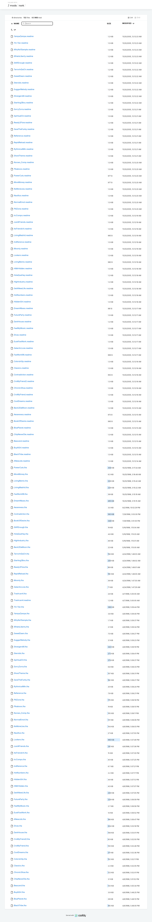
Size (109, 24)
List (130, 17)
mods (13, 5)
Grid (137, 17)
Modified (128, 23)
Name (17, 23)
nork (21, 5)
